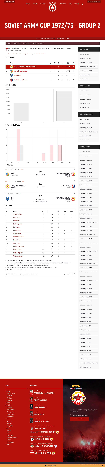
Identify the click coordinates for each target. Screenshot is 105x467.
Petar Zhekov (16, 240)
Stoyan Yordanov (17, 214)
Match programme (12, 438)
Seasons (15, 43)
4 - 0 (41, 446)
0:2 (40, 171)
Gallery (9, 431)
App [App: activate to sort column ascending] (43, 211)
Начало (9, 43)
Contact (76, 4)
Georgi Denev (16, 243)
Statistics (42, 4)
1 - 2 (44, 453)
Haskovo (38, 428)
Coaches (9, 396)
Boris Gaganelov (17, 224)
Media (70, 4)
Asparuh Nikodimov (18, 237)
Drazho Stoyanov (18, 253)
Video (8, 433)
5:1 (40, 183)
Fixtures (35, 4)
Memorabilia (10, 442)
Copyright (9, 426)
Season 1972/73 (18, 274)
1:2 (40, 196)
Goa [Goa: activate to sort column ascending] (65, 211)
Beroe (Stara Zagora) (20, 71)
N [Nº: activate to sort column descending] (7, 211)
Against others (11, 412)
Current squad (11, 393)
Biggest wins (10, 414)
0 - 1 (44, 428)
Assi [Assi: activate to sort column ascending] (71, 211)
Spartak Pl (48, 446)
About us (9, 421)
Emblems (9, 400)
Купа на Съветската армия (30, 274)
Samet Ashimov (40, 400)
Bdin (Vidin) (17, 76)
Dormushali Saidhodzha (44, 393)
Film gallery (10, 435)
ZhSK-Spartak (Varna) (20, 80)
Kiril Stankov (16, 227)
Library (9, 440)
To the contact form (79, 419)
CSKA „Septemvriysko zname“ (42, 432)
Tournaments (10, 410)
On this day (10, 417)
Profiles (9, 398)
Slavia (37, 439)
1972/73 (20, 43)
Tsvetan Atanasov (18, 256)
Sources (9, 424)
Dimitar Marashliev (18, 246)
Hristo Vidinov (40, 407)
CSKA (47, 439)
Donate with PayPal (50, 465)
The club (28, 4)
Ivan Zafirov (16, 218)
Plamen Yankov (17, 250)
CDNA (37, 446)
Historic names (94, 1)
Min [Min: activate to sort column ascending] (52, 211)
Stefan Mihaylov (17, 234)
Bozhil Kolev (16, 221)
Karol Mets (39, 414)
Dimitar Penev (17, 230)
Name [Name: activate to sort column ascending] (14, 211)
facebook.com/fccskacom (80, 415)
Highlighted (33, 386)
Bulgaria (38, 453)
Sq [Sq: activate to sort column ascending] (58, 211)
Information (63, 4)
